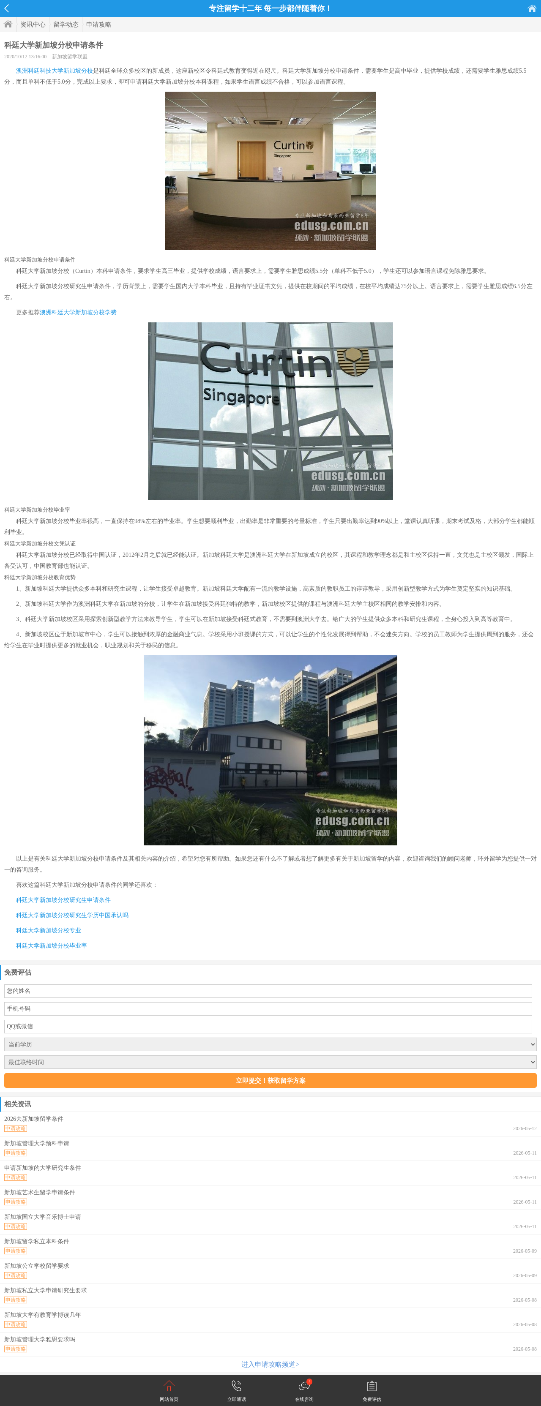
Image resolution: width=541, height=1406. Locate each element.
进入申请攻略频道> (270, 1364)
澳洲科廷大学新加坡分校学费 (78, 312)
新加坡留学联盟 (69, 57)
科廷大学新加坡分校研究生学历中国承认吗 (72, 915)
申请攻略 (99, 24)
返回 (6, 8)
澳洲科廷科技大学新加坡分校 (54, 71)
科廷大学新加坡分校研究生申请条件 (63, 900)
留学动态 (66, 24)
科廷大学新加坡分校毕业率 (51, 946)
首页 (532, 8)
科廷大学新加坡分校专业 (48, 930)
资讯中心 (33, 24)
